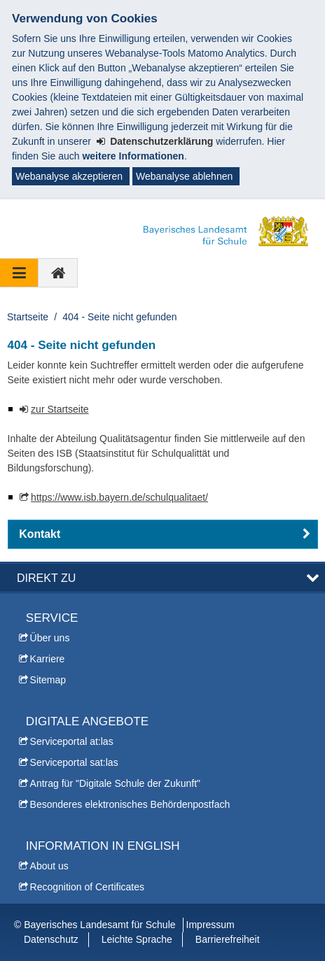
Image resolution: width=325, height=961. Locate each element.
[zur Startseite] (58, 272)
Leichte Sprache (137, 939)
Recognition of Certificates (87, 886)
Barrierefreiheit (227, 939)
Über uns (50, 637)
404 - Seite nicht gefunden (119, 316)
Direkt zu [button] (46, 577)
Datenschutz (51, 939)
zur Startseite (59, 409)
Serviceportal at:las (71, 741)
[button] (162, 534)
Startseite (27, 316)
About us (49, 865)
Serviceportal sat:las (74, 762)
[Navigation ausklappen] (19, 272)
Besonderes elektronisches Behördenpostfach (130, 804)
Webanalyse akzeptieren (69, 176)
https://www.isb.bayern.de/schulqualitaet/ (119, 497)
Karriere (47, 658)
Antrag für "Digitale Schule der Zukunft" (115, 783)
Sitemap (48, 679)
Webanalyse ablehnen (184, 176)
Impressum (210, 924)
